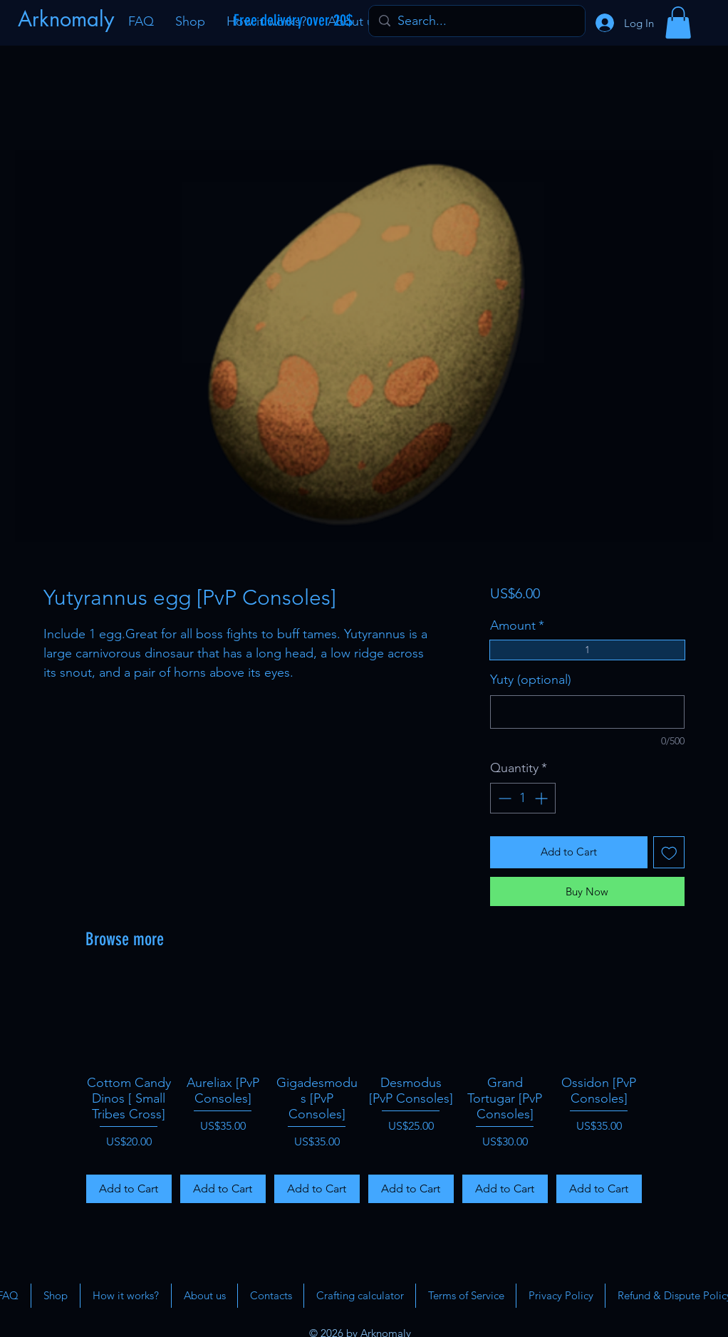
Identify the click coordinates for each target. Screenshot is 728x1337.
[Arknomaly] (68, 19)
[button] (678, 22)
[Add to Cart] (129, 1189)
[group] (364, 1090)
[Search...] (476, 21)
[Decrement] (503, 798)
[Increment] (542, 798)
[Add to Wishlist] (669, 852)
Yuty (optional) (530, 679)
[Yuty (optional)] (587, 712)
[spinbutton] (522, 798)
